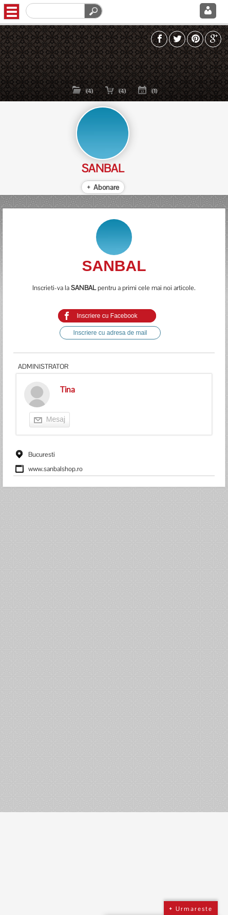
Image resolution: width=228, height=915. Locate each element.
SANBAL (103, 168)
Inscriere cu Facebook (107, 315)
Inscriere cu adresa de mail (110, 332)
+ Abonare (103, 187)
